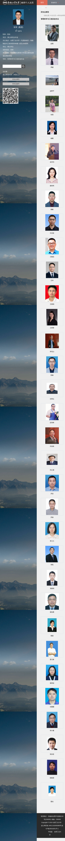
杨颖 (52, 138)
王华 (52, 280)
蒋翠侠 (52, 683)
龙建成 (52, 588)
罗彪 (52, 517)
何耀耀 (52, 707)
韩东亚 (52, 754)
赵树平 (52, 91)
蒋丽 (52, 636)
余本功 (52, 162)
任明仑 (52, 399)
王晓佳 (52, 257)
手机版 (50, 832)
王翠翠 (52, 328)
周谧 (52, 67)
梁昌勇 (52, 612)
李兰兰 (52, 541)
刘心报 (52, 470)
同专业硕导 (15, 84)
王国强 (52, 304)
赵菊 (52, 43)
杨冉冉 (52, 186)
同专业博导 (15, 79)
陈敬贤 (52, 778)
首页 (42, 2)
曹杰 (52, 801)
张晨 (52, 114)
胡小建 (52, 730)
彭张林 (52, 422)
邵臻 (52, 375)
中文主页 (53, 15)
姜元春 (52, 659)
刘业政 (52, 446)
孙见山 (52, 351)
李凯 (52, 565)
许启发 (52, 233)
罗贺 (52, 493)
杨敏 (52, 209)
